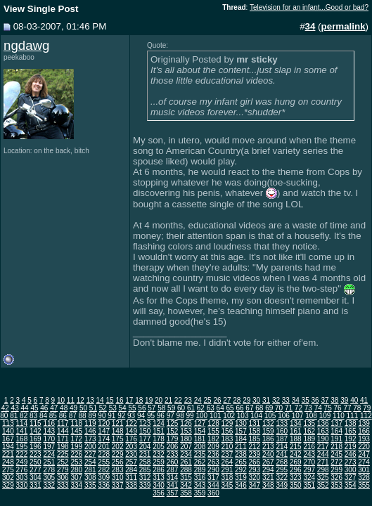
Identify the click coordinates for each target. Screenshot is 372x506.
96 (161, 416)
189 (309, 439)
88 (82, 416)
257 (131, 462)
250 (35, 462)
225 (63, 454)
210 (227, 446)
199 (76, 446)
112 (366, 416)
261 (186, 462)
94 (141, 416)
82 (23, 416)
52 (103, 408)
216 (309, 446)
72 (298, 408)
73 (308, 408)
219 (351, 446)
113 (8, 423)
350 (296, 485)
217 (323, 446)
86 (63, 416)
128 (213, 423)
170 (49, 439)
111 (353, 416)
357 (173, 493)
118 (76, 423)
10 (61, 400)
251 (49, 462)
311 (131, 477)
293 (255, 470)
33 (286, 400)
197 (49, 446)
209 (213, 446)
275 (8, 470)
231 (145, 454)
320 (255, 477)
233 (173, 454)
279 (63, 470)
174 (104, 439)
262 (200, 462)
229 (118, 454)
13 (90, 400)
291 (227, 470)
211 (241, 446)
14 (100, 400)
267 (268, 462)
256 (118, 462)
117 (63, 423)
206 (173, 446)
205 (159, 446)
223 (35, 454)
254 (90, 462)
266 (255, 462)
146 (90, 431)
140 (8, 431)
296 (296, 470)
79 (367, 408)
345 (227, 485)
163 (323, 431)
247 (364, 454)
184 (241, 439)
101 (216, 416)
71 (289, 408)
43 (15, 408)
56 (142, 408)
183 (227, 439)
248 (8, 462)
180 (186, 439)
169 (35, 439)
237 (227, 454)
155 (213, 431)
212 (255, 446)
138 (351, 423)
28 (236, 400)
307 (76, 477)
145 (76, 431)
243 (309, 454)
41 (364, 400)
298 (323, 470)
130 (241, 423)
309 (104, 477)
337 (118, 485)
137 (336, 423)
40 (354, 400)
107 (298, 416)
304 (35, 477)
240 (268, 454)
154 (200, 431)
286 (159, 470)
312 (145, 477)
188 (296, 439)
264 (227, 462)
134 (296, 423)
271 (323, 462)
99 (190, 416)
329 (8, 485)
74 (318, 408)
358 (186, 493)
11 (71, 400)
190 (323, 439)
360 (213, 493)
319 (241, 477)
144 (63, 431)
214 (282, 446)
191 (336, 439)
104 (256, 416)
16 (119, 400)
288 (186, 470)
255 (104, 462)
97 (170, 416)
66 (239, 408)
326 (336, 477)
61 (191, 408)
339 (145, 485)
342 (186, 485)
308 (90, 477)
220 (364, 446)
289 (200, 470)
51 (93, 408)
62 (201, 408)
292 (241, 470)
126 (186, 423)
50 (83, 408)
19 (149, 400)
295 (282, 470)
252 (63, 462)
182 (213, 439)
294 (268, 470)
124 (159, 423)
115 (35, 423)
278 (49, 470)
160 (282, 431)
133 (282, 423)
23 (188, 400)
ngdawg (26, 45)
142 (35, 431)
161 (296, 431)
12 (80, 400)
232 (159, 454)
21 (168, 400)
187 (282, 439)
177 (145, 439)
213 (268, 446)
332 (49, 485)
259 (159, 462)
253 (76, 462)
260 (173, 462)
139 (364, 423)
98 (180, 416)
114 (22, 423)
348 (268, 485)
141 (22, 431)
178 (159, 439)
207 (186, 446)
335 (90, 485)
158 (255, 431)
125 (173, 423)
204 (145, 446)
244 (323, 454)
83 (33, 416)
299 (336, 470)
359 (200, 493)
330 (22, 485)
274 (364, 462)
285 (145, 470)
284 (131, 470)
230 (131, 454)
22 (178, 400)
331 (35, 485)
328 (364, 477)
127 (200, 423)
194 (8, 446)
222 (22, 454)
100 (201, 416)
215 (296, 446)
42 (5, 408)
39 (344, 400)
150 (145, 431)
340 (159, 485)
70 (279, 408)
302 (8, 477)
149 (131, 431)
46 (44, 408)
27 (227, 400)
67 (249, 408)
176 (131, 439)
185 (255, 439)
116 (49, 423)
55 (132, 408)
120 (104, 423)
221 (8, 454)
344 (213, 485)
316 (200, 477)
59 (171, 408)
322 (282, 477)
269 (296, 462)
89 (92, 416)
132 (268, 423)
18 (139, 400)
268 (282, 462)
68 (259, 408)
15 (109, 400)
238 (241, 454)
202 (118, 446)
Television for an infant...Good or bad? (309, 7)
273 (351, 462)
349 (282, 485)
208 (200, 446)
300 (351, 470)
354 (351, 485)
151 (159, 431)
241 (282, 454)
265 (241, 462)
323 (296, 477)
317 (213, 477)
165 (351, 431)
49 (73, 408)
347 (255, 485)
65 (230, 408)
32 (276, 400)
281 (90, 470)
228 (104, 454)
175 (118, 439)
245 (336, 454)
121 (118, 423)
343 (200, 485)
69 (269, 408)
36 (315, 400)
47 (54, 408)
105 (270, 416)
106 (284, 416)
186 (268, 439)
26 (217, 400)
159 (268, 431)
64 (220, 408)
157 (241, 431)
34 (296, 400)
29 (246, 400)
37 (324, 400)
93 (131, 416)
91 (111, 416)
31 (266, 400)
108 (311, 416)
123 (145, 423)
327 (351, 477)
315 (186, 477)
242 (296, 454)
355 (364, 485)
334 (76, 485)
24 (198, 400)
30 (256, 400)
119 (90, 423)
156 (227, 431)
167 (8, 439)
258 (145, 462)
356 (159, 493)
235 (200, 454)
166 (364, 431)
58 (161, 408)
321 (268, 477)
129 (227, 423)
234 (186, 454)
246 (351, 454)
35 (305, 400)
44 (24, 408)
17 (129, 400)
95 (151, 416)
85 (53, 416)
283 (118, 470)
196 (35, 446)
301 (364, 470)
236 (213, 454)
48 (64, 408)
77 (347, 408)
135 (309, 423)
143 (49, 431)
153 (186, 431)
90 (101, 416)
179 (173, 439)
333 (63, 485)
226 (76, 454)
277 (35, 470)
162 (309, 431)
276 (22, 470)
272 (336, 462)
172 (76, 439)
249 (22, 462)
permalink (343, 26)
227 (90, 454)
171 (63, 439)
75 (328, 408)
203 (131, 446)
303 (22, 477)
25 (208, 400)
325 (323, 477)
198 (63, 446)
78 (357, 408)
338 (131, 485)
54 (123, 408)
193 (364, 439)
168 (22, 439)
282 (104, 470)
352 (323, 485)
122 (131, 423)
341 (173, 485)
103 (243, 416)
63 (210, 408)
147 (104, 431)
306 (63, 477)
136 (323, 423)
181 (200, 439)
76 (337, 408)
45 (34, 408)
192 (351, 439)
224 (49, 454)
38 (334, 400)
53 (113, 408)
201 (104, 446)
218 (336, 446)
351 (309, 485)
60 (181, 408)
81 (14, 416)
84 (43, 416)
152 (173, 431)
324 (309, 477)
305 (49, 477)
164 (336, 431)
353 (336, 485)
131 (255, 423)
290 (213, 470)
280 (76, 470)
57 (151, 408)
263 (213, 462)
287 (173, 470)
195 (22, 446)
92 (121, 416)
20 (158, 400)
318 (227, 477)
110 (339, 416)
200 (90, 446)
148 (118, 431)
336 (104, 485)
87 (73, 416)
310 (118, 477)
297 (309, 470)
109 (325, 416)
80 (4, 416)
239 (255, 454)
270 (309, 462)
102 (229, 416)
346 (241, 485)
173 (90, 439)
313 (159, 477)
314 (173, 477)
